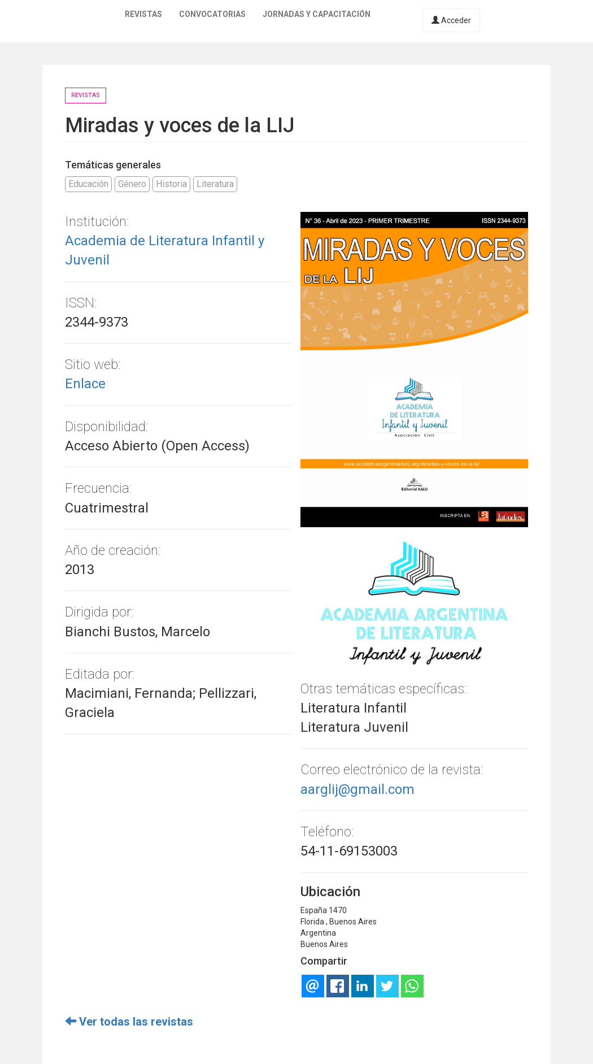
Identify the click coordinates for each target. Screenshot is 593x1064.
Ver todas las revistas (129, 1021)
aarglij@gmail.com (357, 789)
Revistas (143, 14)
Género (132, 184)
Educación (88, 184)
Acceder (451, 20)
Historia (171, 184)
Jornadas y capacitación (316, 14)
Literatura (215, 184)
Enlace (85, 384)
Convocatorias (212, 14)
